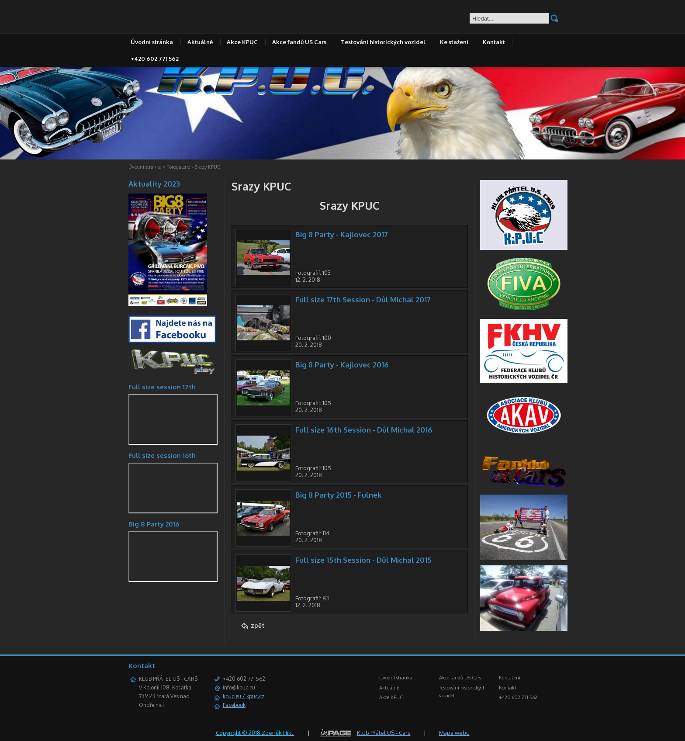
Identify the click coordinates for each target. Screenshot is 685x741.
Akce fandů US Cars (299, 41)
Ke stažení (454, 41)
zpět (258, 625)
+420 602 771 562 (155, 58)
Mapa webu (454, 732)
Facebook (234, 705)
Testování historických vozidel (383, 41)
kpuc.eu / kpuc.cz (243, 696)
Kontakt (494, 41)
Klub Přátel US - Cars (384, 732)
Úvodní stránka (152, 41)
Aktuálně (200, 41)
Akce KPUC (242, 41)
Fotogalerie (178, 167)
